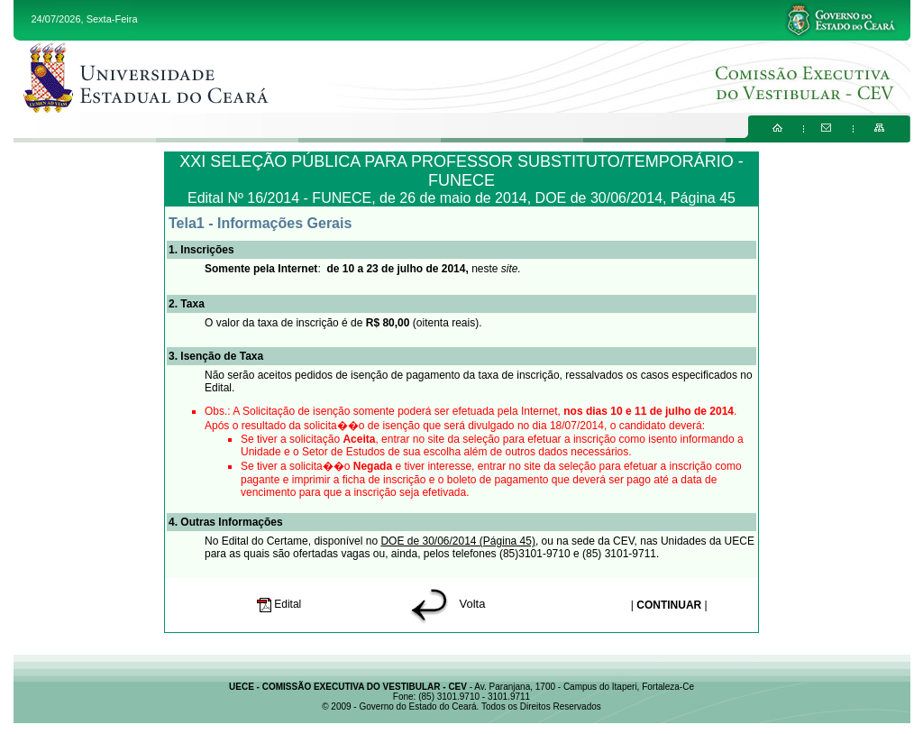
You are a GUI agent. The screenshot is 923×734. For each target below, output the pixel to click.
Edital (281, 604)
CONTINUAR (668, 605)
